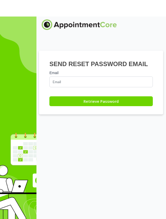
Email (53, 73)
